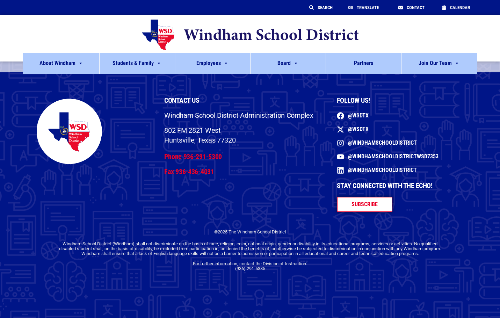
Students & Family (137, 63)
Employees (212, 63)
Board (287, 63)
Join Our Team (439, 63)
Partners (363, 63)
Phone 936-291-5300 (193, 156)
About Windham (61, 63)
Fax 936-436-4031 (189, 171)
